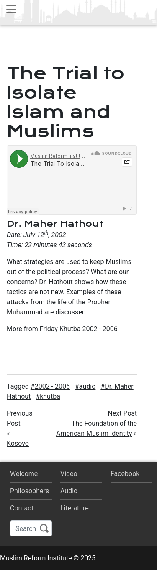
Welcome (24, 474)
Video (68, 474)
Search (44, 528)
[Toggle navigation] (11, 9)
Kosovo (18, 443)
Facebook (125, 474)
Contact (21, 508)
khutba (50, 396)
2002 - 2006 (52, 386)
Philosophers (29, 491)
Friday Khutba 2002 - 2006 (79, 329)
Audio (68, 491)
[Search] (31, 528)
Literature (74, 508)
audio (87, 386)
